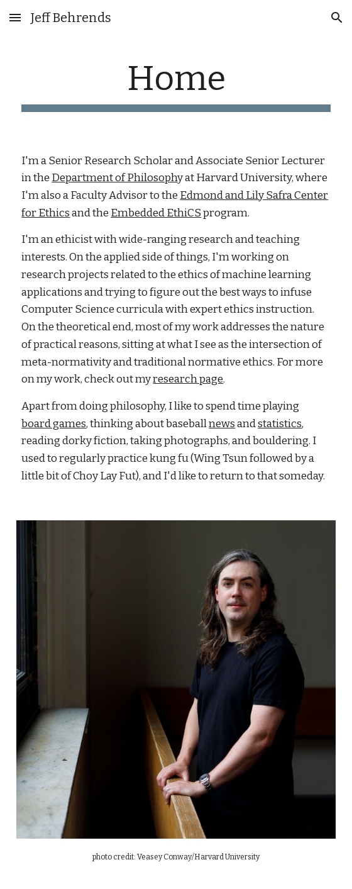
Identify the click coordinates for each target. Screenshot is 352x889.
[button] (15, 17)
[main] (175, 85)
